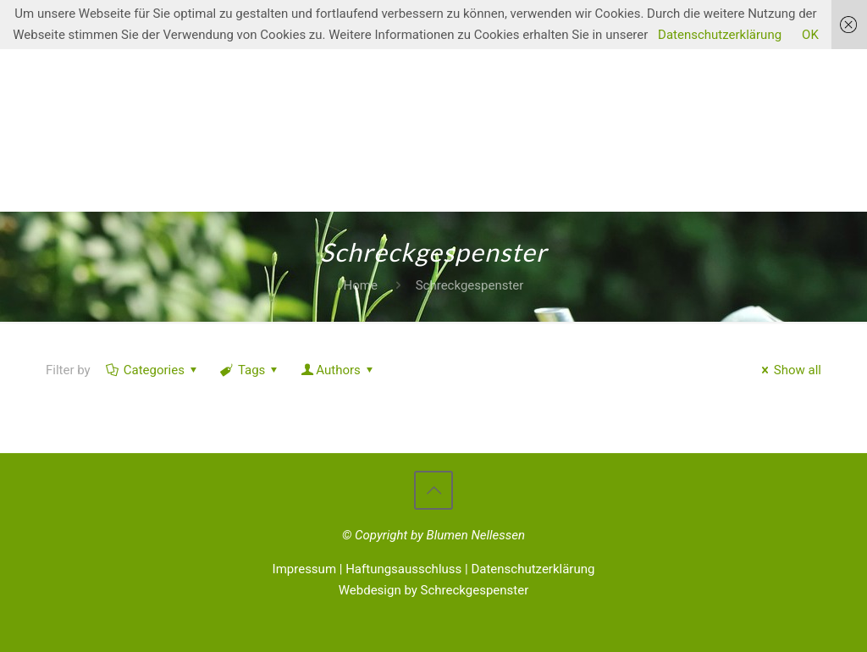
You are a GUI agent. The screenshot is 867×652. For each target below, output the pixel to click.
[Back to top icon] (433, 490)
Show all (788, 370)
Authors (338, 370)
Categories (152, 370)
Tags (250, 370)
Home (361, 285)
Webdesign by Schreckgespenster (434, 590)
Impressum (304, 569)
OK (810, 34)
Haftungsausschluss (403, 569)
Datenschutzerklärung (532, 569)
